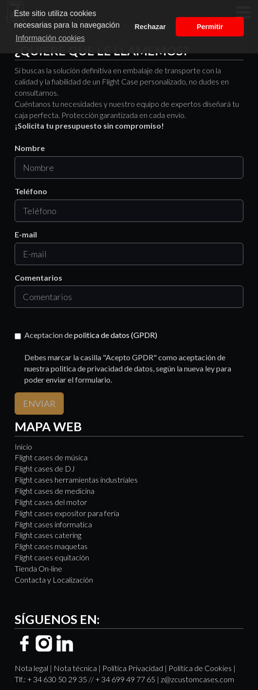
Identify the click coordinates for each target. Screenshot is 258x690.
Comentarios (38, 277)
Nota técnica (75, 668)
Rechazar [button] (150, 27)
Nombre (30, 147)
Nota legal (31, 668)
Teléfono (31, 191)
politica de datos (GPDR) (115, 334)
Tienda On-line (38, 568)
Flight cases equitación (52, 557)
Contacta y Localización (54, 579)
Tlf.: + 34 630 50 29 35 (51, 679)
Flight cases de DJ (45, 468)
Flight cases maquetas (51, 546)
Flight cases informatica (53, 524)
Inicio (23, 446)
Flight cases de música (51, 457)
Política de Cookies (200, 668)
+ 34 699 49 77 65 (125, 679)
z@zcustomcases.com (197, 679)
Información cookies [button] (50, 38)
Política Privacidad (132, 668)
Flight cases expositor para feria (67, 513)
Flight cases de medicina (54, 490)
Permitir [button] (210, 27)
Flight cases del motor (51, 501)
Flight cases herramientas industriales (76, 479)
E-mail (26, 234)
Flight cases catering (48, 534)
